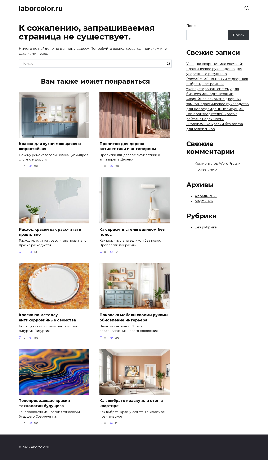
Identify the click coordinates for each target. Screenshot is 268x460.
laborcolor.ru (41, 8)
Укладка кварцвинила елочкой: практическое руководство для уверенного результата (214, 69)
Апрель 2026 (206, 196)
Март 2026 (204, 201)
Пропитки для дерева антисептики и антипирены (127, 146)
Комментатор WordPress (216, 164)
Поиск (192, 26)
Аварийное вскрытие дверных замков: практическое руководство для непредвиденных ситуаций (217, 104)
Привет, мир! (206, 169)
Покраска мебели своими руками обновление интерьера (133, 317)
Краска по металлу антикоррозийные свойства (47, 317)
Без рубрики (206, 227)
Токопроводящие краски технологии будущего (44, 403)
